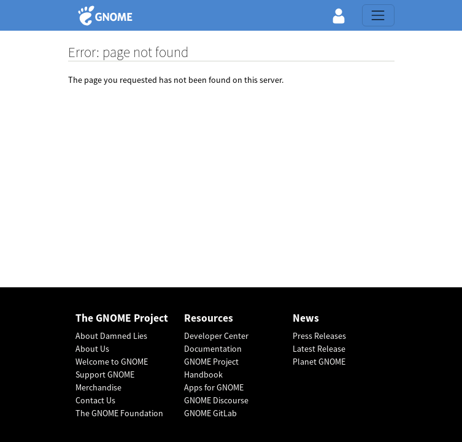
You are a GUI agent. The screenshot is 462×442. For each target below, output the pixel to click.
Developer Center (216, 335)
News (306, 318)
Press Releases (319, 335)
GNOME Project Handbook (211, 368)
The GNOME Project (121, 318)
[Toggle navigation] (378, 15)
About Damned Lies (111, 335)
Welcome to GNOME (111, 361)
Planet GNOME (319, 361)
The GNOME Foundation (119, 413)
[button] (338, 15)
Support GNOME (104, 374)
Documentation (213, 348)
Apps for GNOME (214, 387)
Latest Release (319, 348)
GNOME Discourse (216, 400)
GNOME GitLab (210, 413)
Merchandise (98, 387)
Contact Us (95, 400)
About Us (92, 348)
